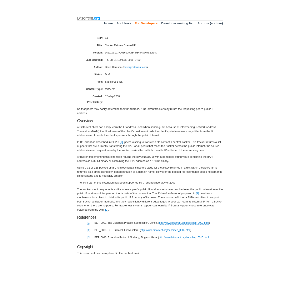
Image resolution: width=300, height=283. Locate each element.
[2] (106, 209)
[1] (121, 142)
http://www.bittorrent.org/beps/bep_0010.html (184, 237)
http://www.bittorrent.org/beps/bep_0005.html (165, 230)
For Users (123, 23)
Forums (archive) (210, 23)
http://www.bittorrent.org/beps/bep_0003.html (184, 222)
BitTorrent (88, 18)
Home (108, 23)
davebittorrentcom (135, 67)
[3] (197, 193)
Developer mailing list (177, 23)
